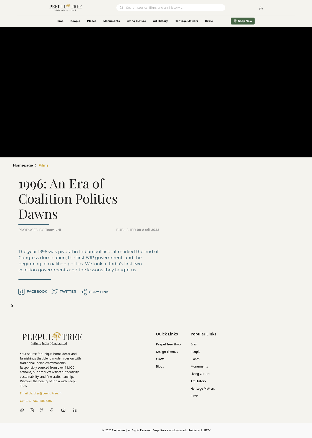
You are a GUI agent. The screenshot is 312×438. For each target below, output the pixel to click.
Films (43, 165)
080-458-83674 (43, 401)
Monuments (111, 21)
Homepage (23, 165)
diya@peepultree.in (47, 393)
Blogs (160, 366)
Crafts (160, 359)
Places (91, 21)
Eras (60, 21)
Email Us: (40, 393)
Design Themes (167, 352)
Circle (194, 396)
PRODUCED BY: (39, 230)
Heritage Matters (186, 21)
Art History (160, 21)
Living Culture (136, 21)
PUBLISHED (137, 230)
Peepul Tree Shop (168, 344)
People (75, 21)
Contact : (37, 401)
